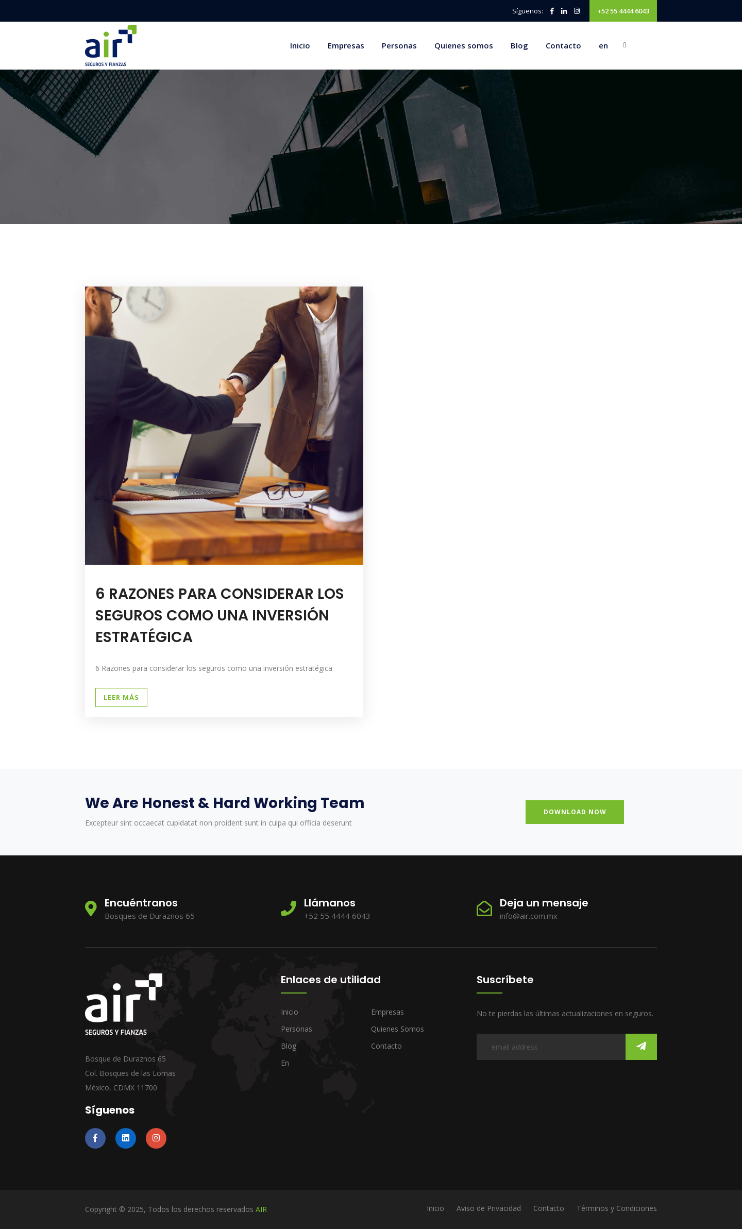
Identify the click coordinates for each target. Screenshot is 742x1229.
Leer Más (121, 697)
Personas (399, 45)
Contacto (563, 45)
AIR (261, 1209)
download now (577, 811)
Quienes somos (463, 45)
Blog (519, 45)
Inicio (300, 45)
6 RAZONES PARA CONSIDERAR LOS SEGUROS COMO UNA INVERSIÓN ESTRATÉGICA (210, 615)
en (603, 45)
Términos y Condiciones (617, 1208)
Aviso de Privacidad (489, 1208)
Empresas (346, 45)
